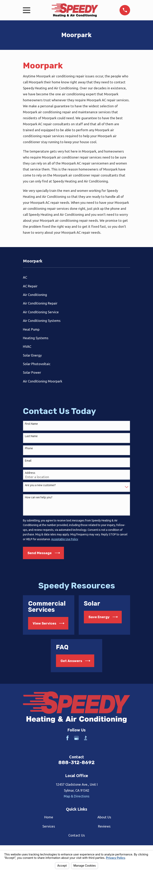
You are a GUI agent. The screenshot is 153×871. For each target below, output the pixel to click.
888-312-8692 (76, 762)
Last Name (31, 436)
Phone (29, 448)
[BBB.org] (85, 738)
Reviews (104, 826)
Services (48, 826)
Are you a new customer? (40, 485)
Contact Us (76, 835)
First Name (31, 423)
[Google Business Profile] (76, 738)
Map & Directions (76, 796)
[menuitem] (76, 277)
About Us (104, 817)
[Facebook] (67, 738)
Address (30, 472)
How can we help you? (38, 497)
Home (48, 817)
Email (28, 460)
